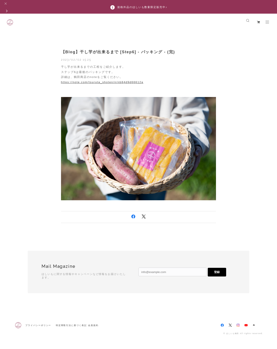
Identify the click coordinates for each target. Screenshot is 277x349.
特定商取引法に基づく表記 (71, 325)
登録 (217, 272)
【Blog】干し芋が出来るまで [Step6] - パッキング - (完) (118, 52)
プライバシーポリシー (38, 325)
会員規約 (93, 325)
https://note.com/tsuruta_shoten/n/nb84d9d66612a (102, 82)
